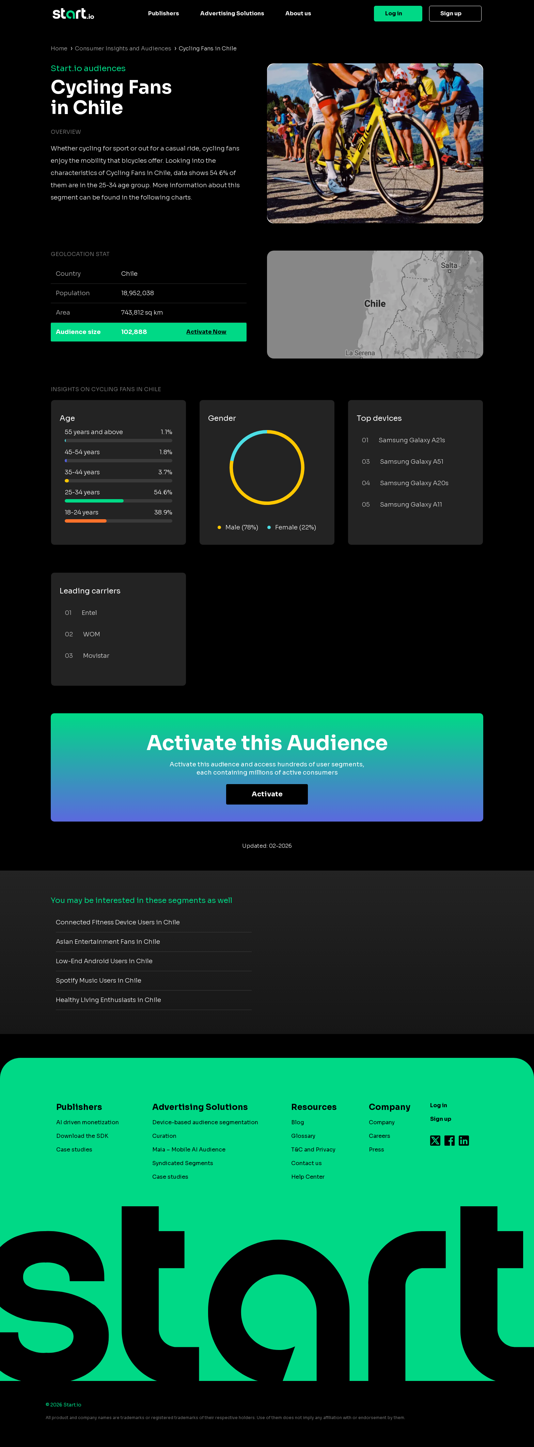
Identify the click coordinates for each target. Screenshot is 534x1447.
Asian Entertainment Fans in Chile (108, 941)
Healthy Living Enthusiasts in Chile (108, 1000)
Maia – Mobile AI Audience (188, 1149)
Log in (393, 13)
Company (386, 1107)
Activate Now (206, 331)
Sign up (450, 13)
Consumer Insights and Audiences (123, 48)
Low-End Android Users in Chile (104, 961)
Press (376, 1149)
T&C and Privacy (313, 1149)
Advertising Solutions (232, 13)
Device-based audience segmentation (205, 1122)
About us (298, 13)
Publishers (163, 13)
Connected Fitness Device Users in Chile (118, 922)
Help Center (308, 1176)
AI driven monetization (87, 1122)
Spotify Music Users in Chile (98, 980)
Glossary (303, 1136)
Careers (379, 1136)
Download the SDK (82, 1136)
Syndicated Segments (182, 1163)
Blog (297, 1122)
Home (59, 48)
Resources (314, 1107)
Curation (164, 1136)
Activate (267, 794)
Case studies (74, 1149)
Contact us (306, 1163)
